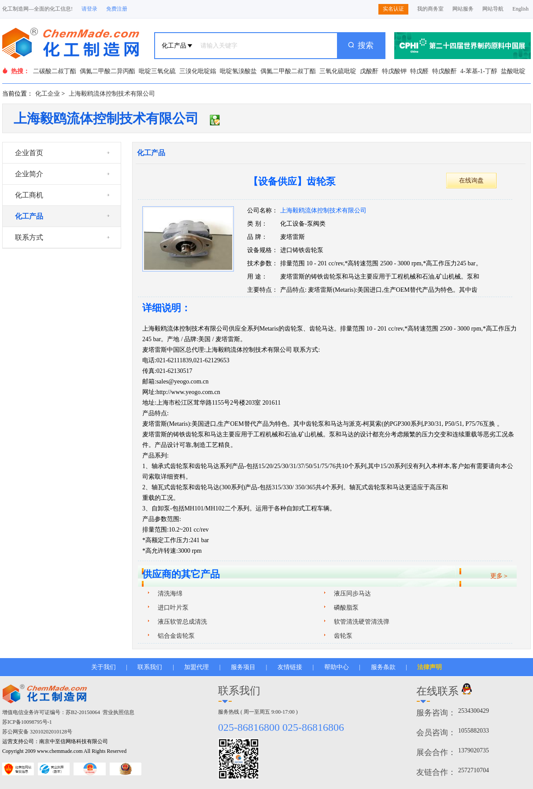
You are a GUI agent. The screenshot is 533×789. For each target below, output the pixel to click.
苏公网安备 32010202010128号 (37, 732)
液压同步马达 (352, 593)
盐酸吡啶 (513, 71)
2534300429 (473, 710)
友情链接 (290, 667)
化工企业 (47, 93)
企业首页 (29, 152)
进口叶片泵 (173, 607)
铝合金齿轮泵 (176, 636)
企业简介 (29, 174)
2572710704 (473, 770)
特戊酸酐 (444, 71)
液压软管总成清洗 (182, 621)
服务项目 (243, 667)
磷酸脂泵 (346, 607)
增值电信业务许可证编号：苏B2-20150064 (51, 712)
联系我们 (149, 667)
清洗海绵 (170, 593)
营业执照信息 (118, 712)
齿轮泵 (343, 636)
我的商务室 (430, 9)
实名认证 (393, 9)
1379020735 (473, 750)
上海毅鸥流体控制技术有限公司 (112, 93)
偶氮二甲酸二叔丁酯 (288, 71)
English (520, 9)
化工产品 (29, 216)
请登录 (89, 9)
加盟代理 (196, 667)
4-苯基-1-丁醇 (478, 71)
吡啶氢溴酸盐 (238, 71)
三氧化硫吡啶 (337, 71)
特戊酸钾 (394, 71)
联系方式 (29, 237)
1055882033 (473, 730)
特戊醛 (419, 71)
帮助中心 (336, 667)
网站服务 (463, 9)
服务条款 (383, 667)
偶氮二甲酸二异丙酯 (107, 71)
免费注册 (116, 9)
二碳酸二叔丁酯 (54, 71)
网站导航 (492, 9)
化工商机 (29, 195)
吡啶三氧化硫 (157, 71)
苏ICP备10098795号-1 (27, 722)
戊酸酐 (369, 71)
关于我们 (103, 667)
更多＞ (499, 576)
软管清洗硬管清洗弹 (361, 621)
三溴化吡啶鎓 (197, 71)
